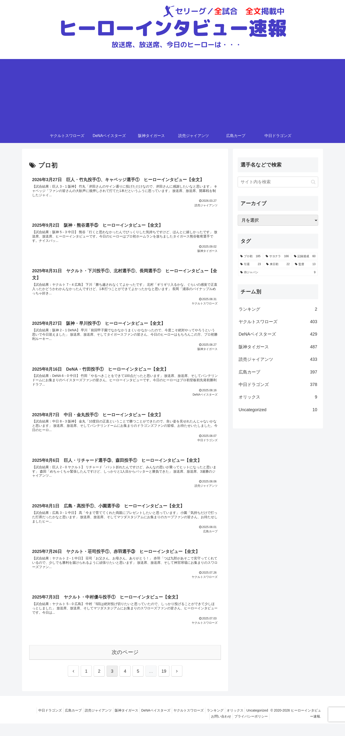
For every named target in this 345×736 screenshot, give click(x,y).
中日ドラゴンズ (63, 723)
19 (163, 683)
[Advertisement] (172, 92)
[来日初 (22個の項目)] (278, 264)
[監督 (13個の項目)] (305, 264)
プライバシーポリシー (253, 729)
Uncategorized (195, 729)
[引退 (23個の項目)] (250, 264)
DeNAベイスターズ (176, 723)
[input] (278, 182)
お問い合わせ (221, 729)
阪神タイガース (145, 723)
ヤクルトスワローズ (211, 723)
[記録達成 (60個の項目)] (305, 256)
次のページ (125, 665)
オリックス (261, 723)
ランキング (239, 723)
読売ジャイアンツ (115, 723)
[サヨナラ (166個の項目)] (277, 256)
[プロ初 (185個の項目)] (250, 256)
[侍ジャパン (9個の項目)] (278, 272)
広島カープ (88, 723)
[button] (313, 182)
